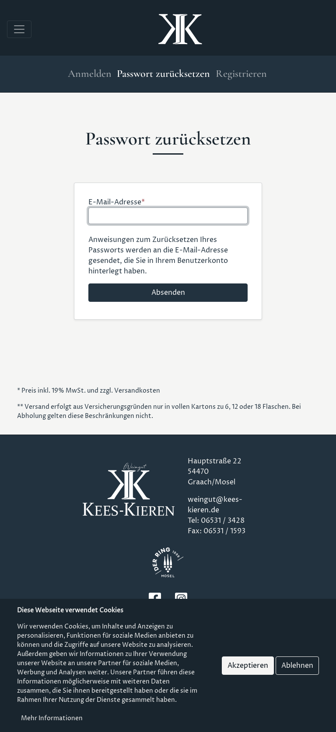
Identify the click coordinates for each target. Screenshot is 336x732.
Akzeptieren (248, 665)
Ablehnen (297, 665)
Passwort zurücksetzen (163, 73)
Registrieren (241, 73)
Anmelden (90, 73)
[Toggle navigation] (19, 29)
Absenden (168, 292)
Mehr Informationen (52, 718)
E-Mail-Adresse (114, 202)
